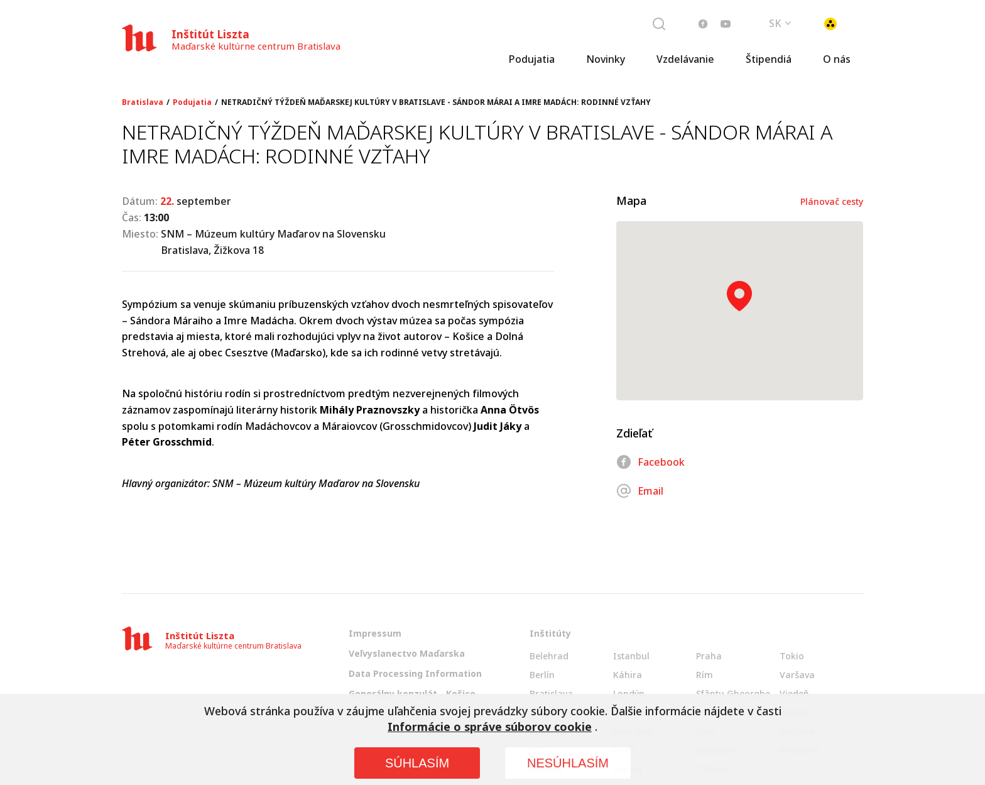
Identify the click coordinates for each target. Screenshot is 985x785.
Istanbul (631, 656)
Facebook (650, 461)
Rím (704, 675)
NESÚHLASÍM (568, 763)
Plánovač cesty (831, 201)
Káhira (627, 675)
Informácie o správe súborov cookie (490, 726)
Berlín (542, 675)
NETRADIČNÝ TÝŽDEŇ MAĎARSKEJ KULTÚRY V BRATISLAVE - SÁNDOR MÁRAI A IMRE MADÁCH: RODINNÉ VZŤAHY (436, 102)
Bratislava (142, 102)
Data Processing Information (415, 673)
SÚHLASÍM (417, 763)
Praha (709, 656)
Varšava (797, 675)
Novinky (605, 60)
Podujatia (531, 60)
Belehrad (549, 656)
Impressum (375, 633)
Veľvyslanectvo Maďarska (407, 653)
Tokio (792, 656)
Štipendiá (769, 60)
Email (639, 490)
